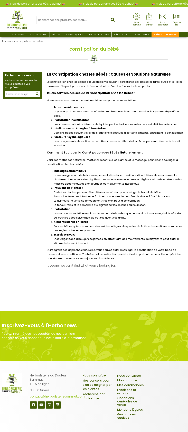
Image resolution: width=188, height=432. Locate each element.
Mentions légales (130, 409)
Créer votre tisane (165, 34)
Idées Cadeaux (121, 34)
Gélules (56, 34)
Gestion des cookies (126, 416)
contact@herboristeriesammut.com (57, 396)
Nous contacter (129, 375)
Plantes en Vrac (38, 34)
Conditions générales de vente (127, 401)
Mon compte (127, 380)
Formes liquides (74, 34)
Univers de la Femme (98, 34)
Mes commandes (130, 385)
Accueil (6, 41)
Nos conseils (142, 34)
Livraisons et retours (126, 391)
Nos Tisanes (18, 34)
